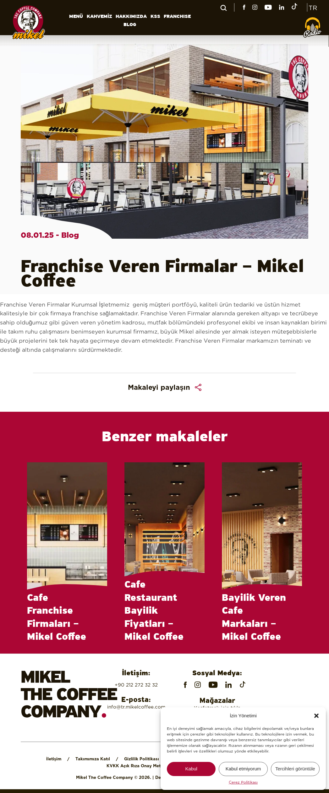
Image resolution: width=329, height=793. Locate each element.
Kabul (191, 768)
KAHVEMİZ (99, 16)
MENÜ (76, 16)
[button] (316, 716)
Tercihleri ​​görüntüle (295, 768)
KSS (155, 16)
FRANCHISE (177, 16)
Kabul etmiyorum (243, 768)
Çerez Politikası (243, 782)
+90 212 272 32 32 (136, 684)
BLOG (129, 24)
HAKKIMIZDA (131, 16)
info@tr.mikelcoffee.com (136, 706)
